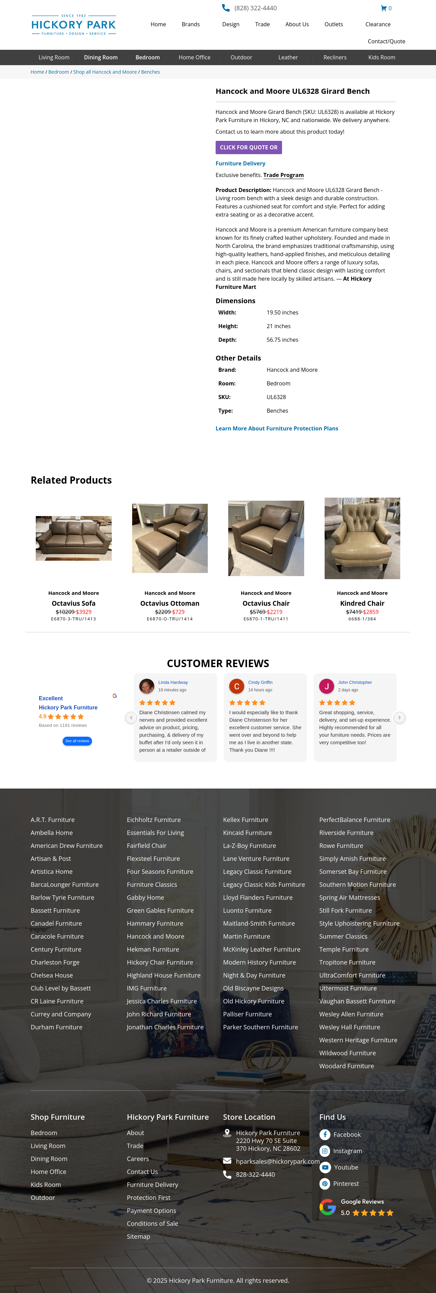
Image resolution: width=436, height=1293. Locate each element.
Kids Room (382, 57)
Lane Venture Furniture (256, 859)
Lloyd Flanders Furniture (258, 897)
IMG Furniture (147, 988)
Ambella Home (52, 833)
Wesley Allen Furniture (352, 1014)
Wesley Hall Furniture (350, 1027)
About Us (297, 24)
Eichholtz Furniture (154, 820)
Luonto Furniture (247, 910)
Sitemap (139, 1236)
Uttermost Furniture (348, 988)
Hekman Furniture (153, 949)
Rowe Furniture (341, 846)
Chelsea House (52, 975)
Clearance (378, 24)
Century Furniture (56, 949)
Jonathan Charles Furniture (165, 1027)
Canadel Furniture (56, 923)
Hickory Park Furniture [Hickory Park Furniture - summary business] (68, 708)
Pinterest (346, 1183)
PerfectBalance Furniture (355, 820)
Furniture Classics (152, 884)
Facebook (347, 1134)
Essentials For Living (155, 833)
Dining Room (101, 57)
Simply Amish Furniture (353, 859)
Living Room (53, 57)
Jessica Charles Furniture (162, 1001)
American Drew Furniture (67, 846)
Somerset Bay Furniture (353, 872)
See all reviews (77, 741)
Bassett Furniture (55, 910)
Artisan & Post (51, 859)
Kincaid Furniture (247, 833)
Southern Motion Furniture (358, 884)
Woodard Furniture (347, 1066)
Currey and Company (61, 1014)
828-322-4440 (255, 1174)
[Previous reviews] (131, 717)
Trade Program (283, 175)
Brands (191, 24)
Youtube (346, 1167)
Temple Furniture (344, 949)
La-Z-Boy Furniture (249, 846)
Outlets (334, 24)
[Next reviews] (399, 717)
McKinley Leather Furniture (261, 949)
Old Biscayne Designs (253, 988)
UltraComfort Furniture (353, 975)
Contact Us (142, 1172)
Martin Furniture (246, 936)
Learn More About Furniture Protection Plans (277, 428)
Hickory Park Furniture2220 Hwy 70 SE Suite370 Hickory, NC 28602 (268, 1140)
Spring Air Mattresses (350, 897)
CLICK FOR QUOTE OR (249, 147)
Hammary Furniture (155, 923)
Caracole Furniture (57, 936)
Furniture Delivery (240, 163)
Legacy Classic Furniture (257, 872)
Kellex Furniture (245, 820)
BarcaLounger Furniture (65, 884)
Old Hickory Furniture (253, 1001)
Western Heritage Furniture (359, 1040)
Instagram (347, 1151)
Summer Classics (344, 936)
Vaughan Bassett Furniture (357, 1001)
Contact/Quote (386, 41)
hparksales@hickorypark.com (278, 1161)
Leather (288, 57)
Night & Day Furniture (254, 975)
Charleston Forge (55, 962)
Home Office (195, 57)
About (135, 1133)
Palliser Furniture (247, 1014)
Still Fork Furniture (346, 910)
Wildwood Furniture (348, 1053)
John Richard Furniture (159, 1014)
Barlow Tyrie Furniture (62, 897)
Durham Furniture (56, 1027)
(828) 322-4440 (256, 8)
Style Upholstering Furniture (360, 923)
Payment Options (151, 1211)
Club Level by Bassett (61, 988)
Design (231, 24)
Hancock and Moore (73, 593)
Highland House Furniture (164, 975)
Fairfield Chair (147, 846)
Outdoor (241, 57)
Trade (262, 24)
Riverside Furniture (347, 833)
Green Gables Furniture (160, 910)
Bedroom (148, 57)
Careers (138, 1159)
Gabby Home (146, 897)
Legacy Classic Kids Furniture (264, 884)
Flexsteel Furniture (153, 859)
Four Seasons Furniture (160, 872)
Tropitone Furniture (348, 962)
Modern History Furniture (259, 962)
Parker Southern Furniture (260, 1027)
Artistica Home (52, 872)
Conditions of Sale (152, 1224)
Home (158, 24)
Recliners (335, 57)
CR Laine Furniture (57, 1001)
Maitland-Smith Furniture (259, 923)
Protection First (149, 1198)
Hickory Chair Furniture (160, 962)
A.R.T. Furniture (53, 820)
